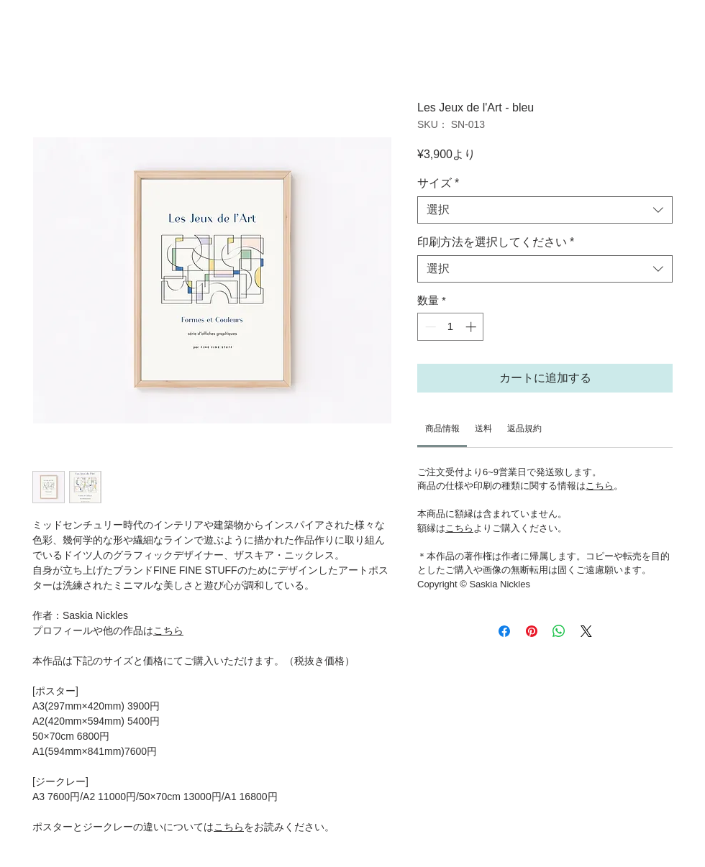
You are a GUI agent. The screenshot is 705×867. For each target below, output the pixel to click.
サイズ (438, 183)
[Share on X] (586, 631)
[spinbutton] (451, 326)
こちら (168, 630)
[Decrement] (429, 326)
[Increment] (472, 326)
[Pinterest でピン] (531, 631)
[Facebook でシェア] (504, 631)
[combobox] (545, 210)
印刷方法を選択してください (495, 242)
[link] (442, 428)
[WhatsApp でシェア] (559, 631)
